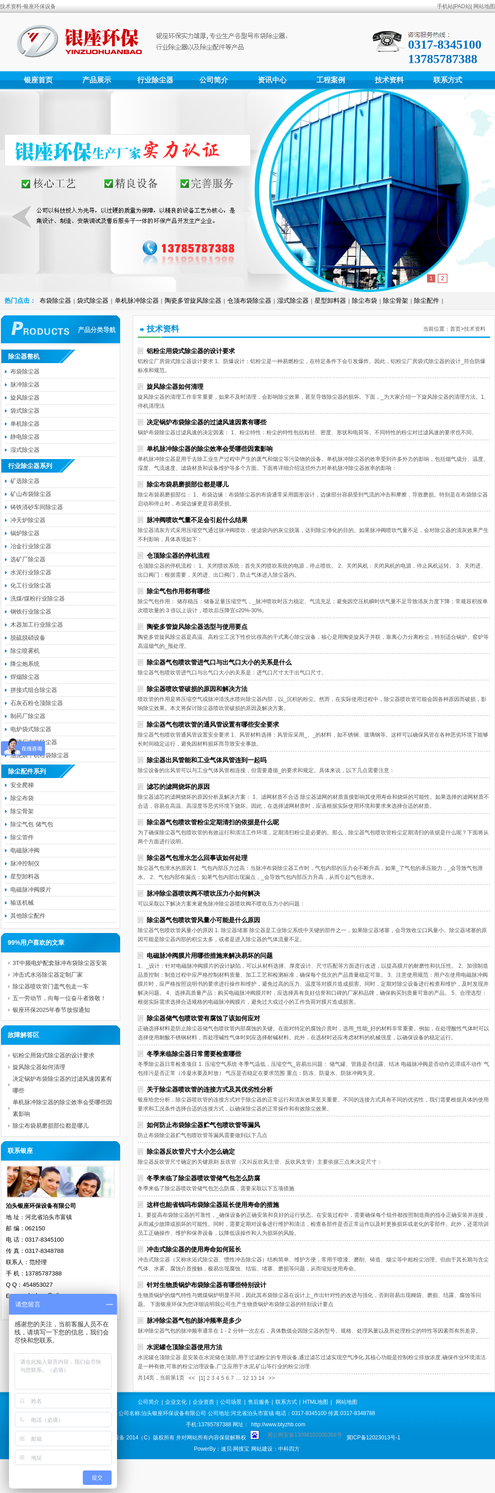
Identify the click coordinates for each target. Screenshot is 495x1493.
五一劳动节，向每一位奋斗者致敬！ (59, 998)
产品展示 (96, 80)
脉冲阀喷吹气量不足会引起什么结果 (197, 519)
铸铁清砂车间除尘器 (36, 507)
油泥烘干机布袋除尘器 (39, 755)
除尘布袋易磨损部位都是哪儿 (188, 484)
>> (272, 1378)
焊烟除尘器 (25, 677)
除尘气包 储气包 (31, 824)
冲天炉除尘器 (27, 520)
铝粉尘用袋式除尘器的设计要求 (191, 351)
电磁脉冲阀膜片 (30, 889)
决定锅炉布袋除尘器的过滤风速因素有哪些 (206, 422)
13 (253, 1378)
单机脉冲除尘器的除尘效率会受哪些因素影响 (210, 448)
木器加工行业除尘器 (36, 624)
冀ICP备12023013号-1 (373, 1437)
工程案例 (330, 80)
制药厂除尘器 (27, 716)
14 (261, 1378)
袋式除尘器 (92, 300)
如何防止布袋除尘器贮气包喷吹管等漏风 (203, 1125)
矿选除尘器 (25, 481)
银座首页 (38, 80)
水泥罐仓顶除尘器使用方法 (184, 1347)
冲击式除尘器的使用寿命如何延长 (194, 1249)
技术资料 (389, 80)
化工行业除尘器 (30, 585)
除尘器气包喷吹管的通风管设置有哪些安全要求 (213, 724)
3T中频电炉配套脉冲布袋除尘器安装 (60, 963)
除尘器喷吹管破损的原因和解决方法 (197, 688)
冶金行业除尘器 (30, 546)
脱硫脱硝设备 (27, 637)
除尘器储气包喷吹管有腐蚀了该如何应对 (203, 1018)
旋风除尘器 (25, 397)
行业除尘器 (155, 80)
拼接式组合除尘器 (33, 690)
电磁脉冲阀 (25, 850)
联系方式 (447, 80)
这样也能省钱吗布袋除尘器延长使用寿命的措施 (213, 1204)
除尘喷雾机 (25, 650)
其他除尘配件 (27, 915)
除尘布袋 (364, 300)
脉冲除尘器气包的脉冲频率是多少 (194, 1320)
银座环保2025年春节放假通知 (51, 1009)
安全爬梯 (22, 785)
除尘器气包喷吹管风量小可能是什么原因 (203, 920)
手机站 (445, 6)
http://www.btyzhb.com (278, 1424)
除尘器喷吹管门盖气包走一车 (51, 986)
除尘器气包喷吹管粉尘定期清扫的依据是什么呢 (213, 822)
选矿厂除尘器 (27, 559)
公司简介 (213, 80)
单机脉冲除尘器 (137, 300)
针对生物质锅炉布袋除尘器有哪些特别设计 (206, 1284)
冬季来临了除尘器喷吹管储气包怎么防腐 (203, 1178)
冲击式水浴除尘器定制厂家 (48, 974)
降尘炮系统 (25, 663)
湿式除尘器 (293, 300)
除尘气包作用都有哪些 (178, 591)
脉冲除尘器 (25, 384)
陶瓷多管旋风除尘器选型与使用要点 (197, 626)
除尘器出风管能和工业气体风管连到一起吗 (206, 760)
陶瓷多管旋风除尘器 (193, 300)
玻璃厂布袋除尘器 (33, 742)
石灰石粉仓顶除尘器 (36, 703)
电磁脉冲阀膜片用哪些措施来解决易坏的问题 (210, 955)
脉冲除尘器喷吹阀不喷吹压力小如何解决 (203, 893)
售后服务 (259, 1402)
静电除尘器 (25, 436)
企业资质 (203, 1402)
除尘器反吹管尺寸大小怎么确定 (191, 1151)
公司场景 (231, 1402)
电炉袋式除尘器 (30, 729)
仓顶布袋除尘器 (249, 300)
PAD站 (462, 6)
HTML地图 (315, 1402)
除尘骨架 (395, 300)
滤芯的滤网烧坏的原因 (178, 786)
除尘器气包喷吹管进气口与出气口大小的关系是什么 (219, 662)
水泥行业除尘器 (30, 572)
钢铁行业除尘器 (30, 611)
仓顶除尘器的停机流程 (178, 555)
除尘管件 (22, 837)
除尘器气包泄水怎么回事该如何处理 (197, 857)
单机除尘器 (25, 423)
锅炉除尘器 (25, 533)
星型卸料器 (330, 300)
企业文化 (176, 1402)
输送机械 (22, 902)
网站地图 (484, 6)
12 (246, 1378)
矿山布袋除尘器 (30, 494)
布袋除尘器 (55, 300)
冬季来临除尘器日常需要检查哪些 (194, 1053)
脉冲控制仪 (25, 863)
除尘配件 (426, 300)
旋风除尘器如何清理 (175, 386)
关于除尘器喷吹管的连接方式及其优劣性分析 (210, 1089)
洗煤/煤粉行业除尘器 (37, 598)
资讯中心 (272, 80)
